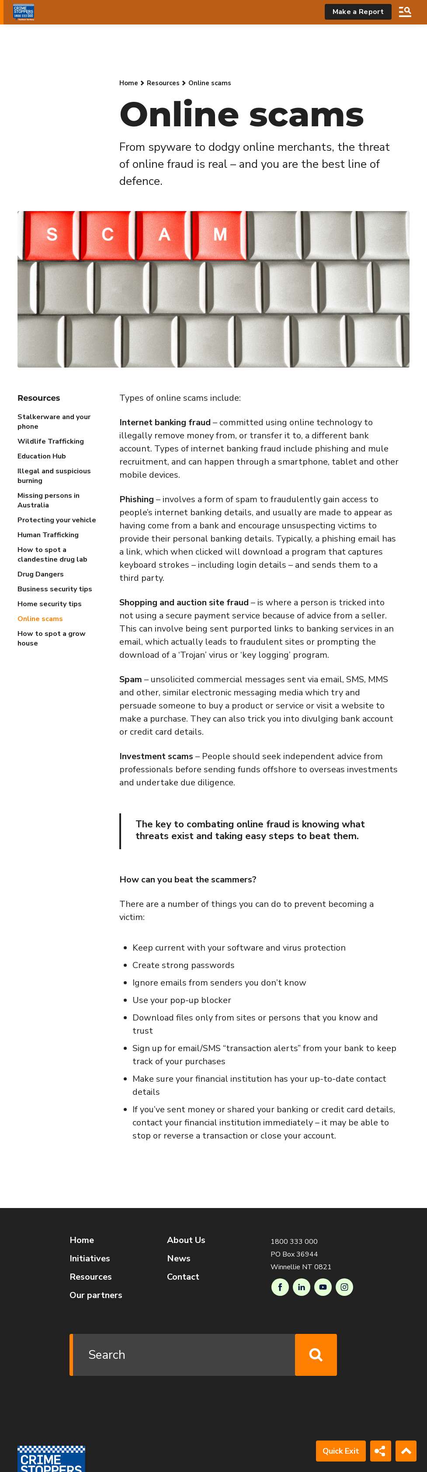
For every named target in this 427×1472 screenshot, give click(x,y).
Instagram (344, 1287)
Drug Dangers (40, 574)
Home (128, 83)
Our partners (95, 1295)
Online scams (40, 619)
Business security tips (54, 589)
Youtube (323, 1287)
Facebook (280, 1287)
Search (405, 12)
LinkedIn (301, 1287)
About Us (186, 1240)
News (179, 1258)
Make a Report (358, 12)
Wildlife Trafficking (50, 441)
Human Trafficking (48, 535)
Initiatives (89, 1258)
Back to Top (406, 1451)
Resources (163, 83)
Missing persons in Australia (48, 500)
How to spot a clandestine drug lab (52, 554)
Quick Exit (341, 1451)
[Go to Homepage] (23, 12)
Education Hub (41, 456)
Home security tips (49, 604)
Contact (183, 1277)
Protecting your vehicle (56, 520)
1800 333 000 (294, 1241)
